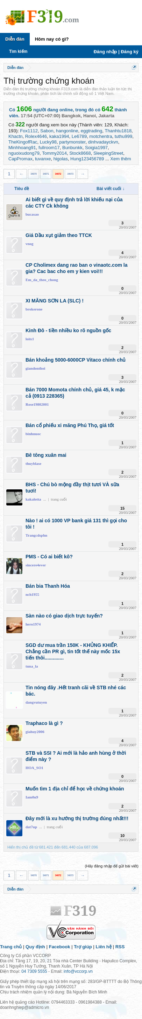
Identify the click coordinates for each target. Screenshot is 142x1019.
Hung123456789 (87, 158)
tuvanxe (43, 158)
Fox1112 (29, 130)
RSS (120, 946)
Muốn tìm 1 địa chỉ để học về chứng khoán (75, 788)
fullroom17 (49, 147)
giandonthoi (35, 368)
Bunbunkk (72, 147)
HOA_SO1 (34, 768)
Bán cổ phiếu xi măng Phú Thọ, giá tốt (70, 425)
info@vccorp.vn (78, 971)
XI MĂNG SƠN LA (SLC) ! (55, 300)
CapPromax (20, 158)
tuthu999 (124, 136)
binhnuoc (33, 434)
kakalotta (33, 499)
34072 (58, 174)
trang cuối (59, 499)
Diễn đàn (14, 39)
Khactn (15, 136)
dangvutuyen (36, 702)
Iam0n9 (32, 797)
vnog (30, 244)
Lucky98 (48, 142)
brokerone (34, 309)
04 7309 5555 (34, 971)
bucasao (32, 214)
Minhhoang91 (22, 147)
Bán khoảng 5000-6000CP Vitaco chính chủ (76, 360)
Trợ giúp (83, 946)
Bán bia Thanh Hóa (48, 586)
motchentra (100, 136)
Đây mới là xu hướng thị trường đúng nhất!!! (77, 818)
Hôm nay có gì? (52, 39)
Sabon (47, 130)
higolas (61, 158)
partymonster (72, 142)
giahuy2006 (35, 732)
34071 (46, 174)
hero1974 (33, 624)
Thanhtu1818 (118, 130)
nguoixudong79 (24, 153)
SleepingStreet (108, 153)
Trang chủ (11, 946)
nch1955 (32, 594)
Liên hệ (104, 946)
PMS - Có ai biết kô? (49, 556)
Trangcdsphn (36, 535)
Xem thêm (120, 158)
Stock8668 (80, 153)
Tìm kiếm (18, 51)
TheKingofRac (22, 142)
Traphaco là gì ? (44, 723)
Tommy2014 (54, 153)
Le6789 (79, 136)
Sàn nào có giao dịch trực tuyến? (64, 616)
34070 (33, 174)
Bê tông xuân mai (46, 455)
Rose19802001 (37, 404)
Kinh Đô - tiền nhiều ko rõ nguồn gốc (68, 330)
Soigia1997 (96, 147)
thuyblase (33, 463)
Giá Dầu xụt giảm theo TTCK (59, 235)
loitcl (30, 339)
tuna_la (32, 666)
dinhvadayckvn (103, 142)
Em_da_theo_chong (42, 280)
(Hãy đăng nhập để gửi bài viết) (112, 866)
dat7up (31, 827)
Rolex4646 (36, 136)
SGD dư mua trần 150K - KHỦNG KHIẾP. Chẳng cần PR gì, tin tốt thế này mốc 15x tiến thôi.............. (73, 651)
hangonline (67, 130)
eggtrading (91, 130)
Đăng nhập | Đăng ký (116, 51)
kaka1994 (59, 136)
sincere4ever (36, 565)
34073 (70, 174)
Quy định (35, 946)
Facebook (59, 946)
